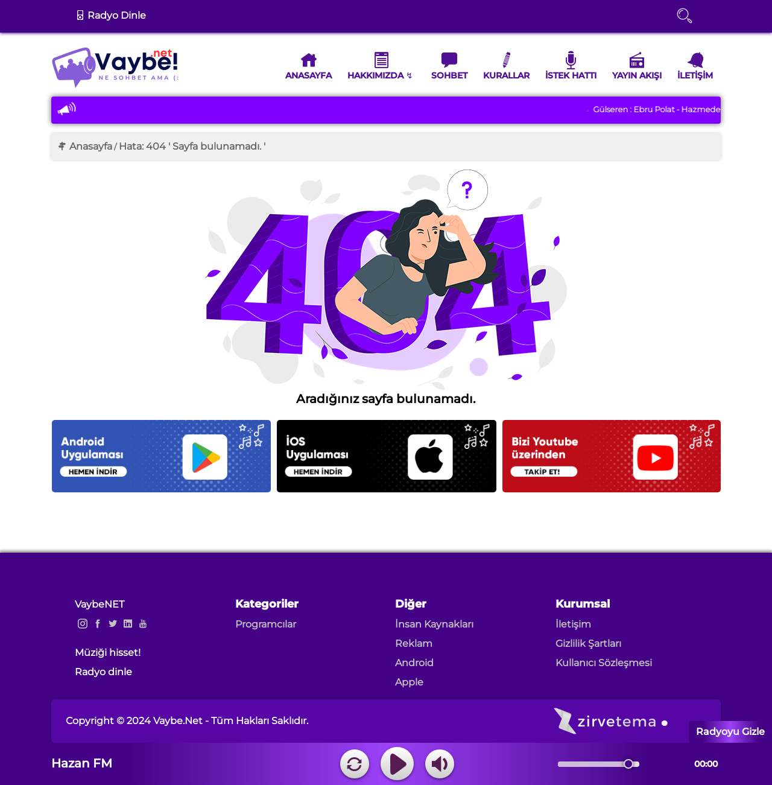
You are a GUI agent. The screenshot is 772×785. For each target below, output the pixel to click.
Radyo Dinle (110, 15)
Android (414, 663)
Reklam (413, 643)
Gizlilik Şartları (588, 643)
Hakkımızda (375, 66)
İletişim (695, 66)
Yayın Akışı (637, 66)
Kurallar (506, 66)
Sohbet (449, 66)
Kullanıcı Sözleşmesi (603, 663)
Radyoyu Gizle (730, 731)
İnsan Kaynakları (434, 624)
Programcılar (265, 624)
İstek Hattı (570, 66)
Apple (409, 682)
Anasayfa (308, 66)
